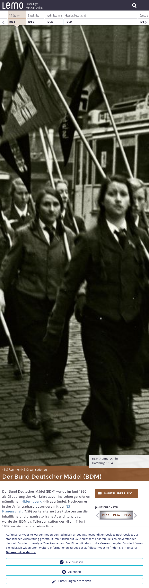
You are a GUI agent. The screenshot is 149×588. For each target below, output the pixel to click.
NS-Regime (11, 469)
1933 (105, 515)
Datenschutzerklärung (21, 552)
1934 (116, 515)
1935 (127, 515)
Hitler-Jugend (32, 501)
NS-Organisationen (34, 469)
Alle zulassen (74, 562)
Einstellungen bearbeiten (74, 581)
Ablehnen (74, 572)
